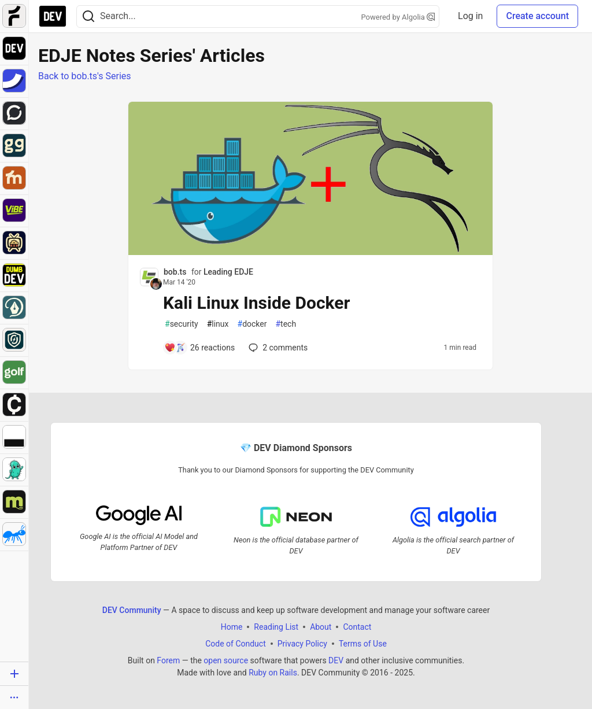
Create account (537, 15)
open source (226, 660)
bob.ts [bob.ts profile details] (175, 271)
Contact (357, 627)
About (320, 627)
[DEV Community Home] (52, 16)
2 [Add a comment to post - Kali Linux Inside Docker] (277, 348)
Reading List (276, 627)
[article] (310, 251)
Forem (168, 660)
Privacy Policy (302, 643)
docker (252, 324)
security (181, 324)
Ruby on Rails (273, 672)
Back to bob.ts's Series (84, 76)
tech (285, 324)
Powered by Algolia (398, 17)
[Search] (88, 16)
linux (218, 324)
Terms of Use (363, 643)
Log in (470, 15)
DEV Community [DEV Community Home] (131, 610)
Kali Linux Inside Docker (256, 303)
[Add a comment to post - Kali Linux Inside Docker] (199, 347)
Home (232, 627)
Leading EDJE (228, 271)
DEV (335, 660)
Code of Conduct (235, 643)
